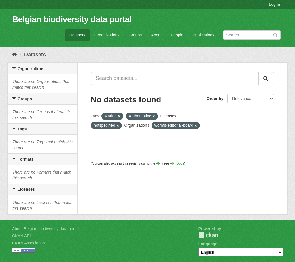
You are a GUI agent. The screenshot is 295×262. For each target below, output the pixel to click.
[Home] (14, 54)
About (156, 35)
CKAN (208, 235)
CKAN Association (28, 243)
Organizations (106, 35)
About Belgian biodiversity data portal (45, 228)
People (177, 35)
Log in (274, 4)
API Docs (177, 163)
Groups (135, 35)
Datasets (77, 35)
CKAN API (21, 236)
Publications (204, 35)
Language (208, 244)
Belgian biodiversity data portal (72, 19)
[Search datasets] (252, 35)
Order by (215, 98)
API (158, 163)
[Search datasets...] (175, 78)
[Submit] (275, 34)
